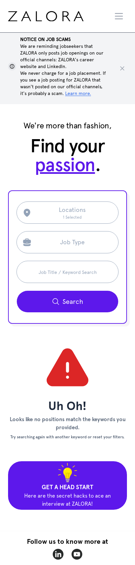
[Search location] (72, 212)
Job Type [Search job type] (72, 242)
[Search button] (67, 301)
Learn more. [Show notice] (78, 93)
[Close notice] (122, 68)
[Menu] (119, 16)
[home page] (58, 16)
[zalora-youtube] (77, 554)
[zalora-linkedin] (58, 554)
